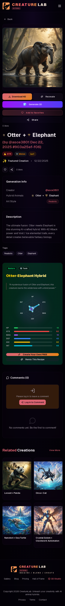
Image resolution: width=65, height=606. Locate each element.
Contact (43, 599)
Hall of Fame (38, 578)
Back (8, 19)
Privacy (22, 599)
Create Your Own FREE (32, 354)
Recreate (48, 96)
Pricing (25, 578)
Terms (32, 599)
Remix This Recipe (32, 359)
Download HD (17, 96)
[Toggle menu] (60, 6)
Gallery (7, 578)
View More (54, 450)
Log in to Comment (32, 402)
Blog (16, 578)
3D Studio (54, 578)
